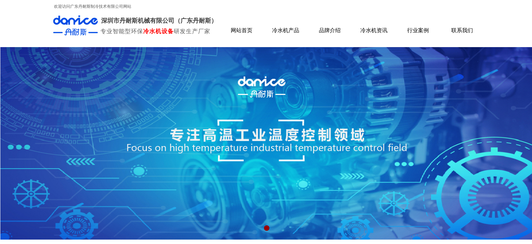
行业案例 (418, 30)
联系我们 (462, 30)
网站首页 (241, 30)
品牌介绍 (330, 30)
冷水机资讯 (373, 30)
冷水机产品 (285, 30)
